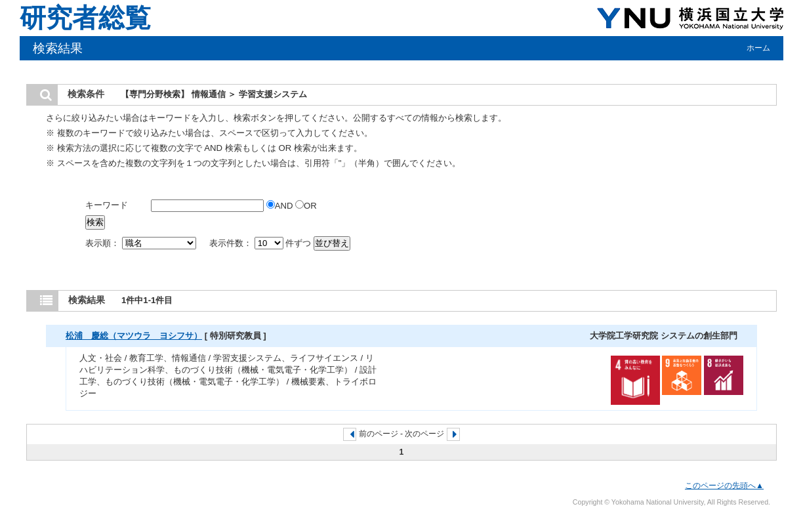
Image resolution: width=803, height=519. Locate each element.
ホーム (758, 47)
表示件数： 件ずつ (261, 243)
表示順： (141, 243)
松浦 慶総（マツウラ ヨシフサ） (134, 336)
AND (280, 206)
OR (306, 206)
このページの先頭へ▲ (724, 485)
